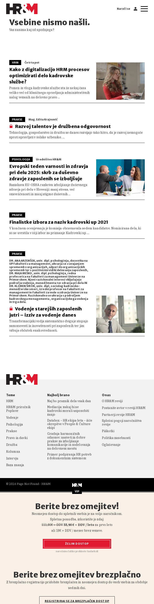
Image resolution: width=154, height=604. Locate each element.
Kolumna (13, 452)
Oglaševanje (111, 445)
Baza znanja (15, 465)
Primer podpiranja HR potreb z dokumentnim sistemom (69, 456)
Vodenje (12, 418)
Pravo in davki (17, 438)
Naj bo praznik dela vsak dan (69, 401)
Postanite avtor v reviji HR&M (123, 408)
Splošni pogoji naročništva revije (122, 422)
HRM (9, 401)
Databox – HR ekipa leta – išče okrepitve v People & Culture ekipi (69, 424)
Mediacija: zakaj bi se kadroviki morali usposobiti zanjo (68, 410)
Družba (11, 445)
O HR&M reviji (112, 401)
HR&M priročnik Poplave (18, 409)
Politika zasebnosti (116, 438)
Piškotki (108, 431)
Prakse (11, 431)
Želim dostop (77, 543)
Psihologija (14, 424)
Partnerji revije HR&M (118, 415)
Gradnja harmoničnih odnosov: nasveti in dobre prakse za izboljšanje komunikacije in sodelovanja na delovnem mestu (68, 441)
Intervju (12, 458)
